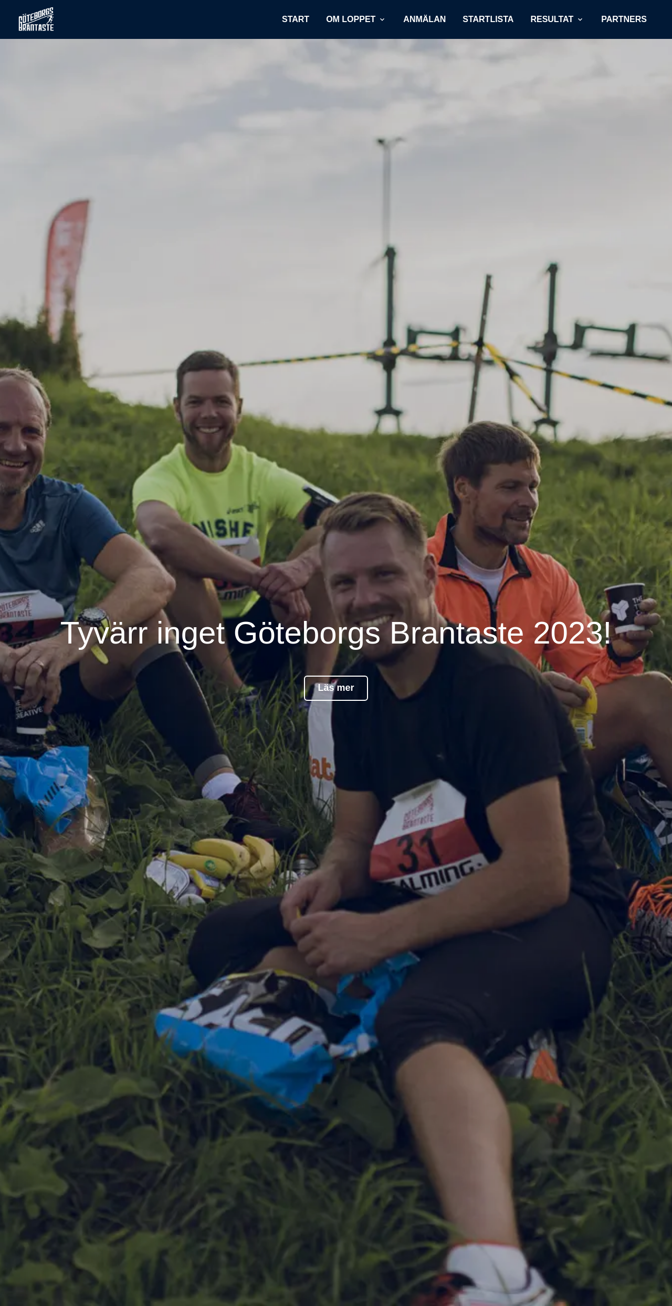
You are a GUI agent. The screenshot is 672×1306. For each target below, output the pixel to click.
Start (295, 19)
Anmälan (424, 19)
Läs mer (336, 687)
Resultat (557, 19)
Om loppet (356, 19)
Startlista (488, 19)
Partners (624, 19)
